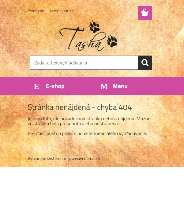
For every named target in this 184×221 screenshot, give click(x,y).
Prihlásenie (36, 11)
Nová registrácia (62, 11)
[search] (145, 63)
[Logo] (88, 35)
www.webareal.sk (84, 158)
